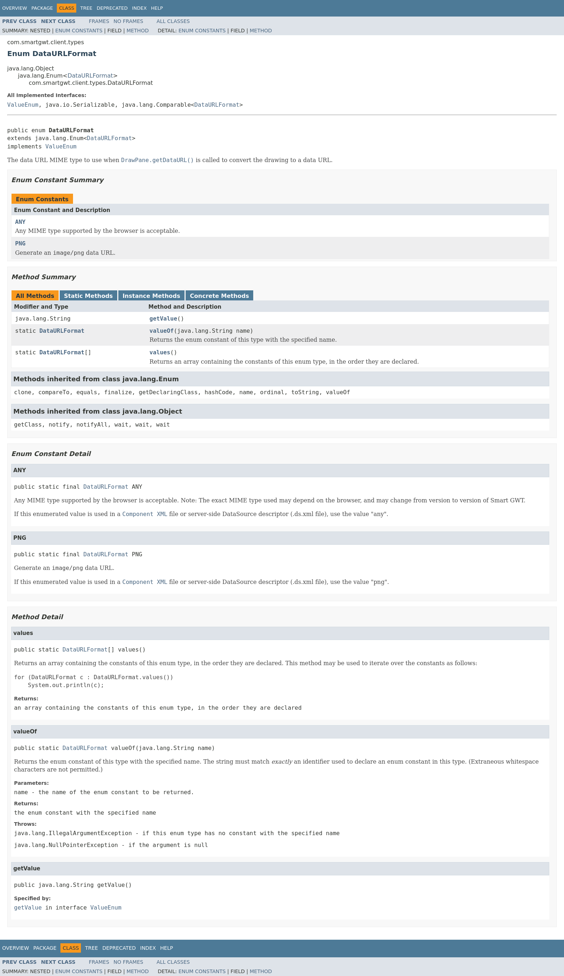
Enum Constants (79, 30)
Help (157, 8)
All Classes (173, 21)
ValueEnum (22, 104)
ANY (20, 221)
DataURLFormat (90, 75)
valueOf (162, 330)
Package (42, 8)
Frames (99, 21)
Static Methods (88, 296)
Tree (86, 8)
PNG (20, 243)
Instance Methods (151, 296)
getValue (163, 318)
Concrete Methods (219, 296)
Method (138, 30)
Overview (14, 8)
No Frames (129, 21)
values (160, 352)
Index (139, 8)
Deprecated (112, 8)
